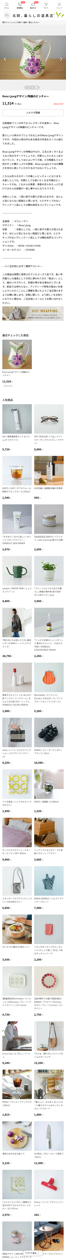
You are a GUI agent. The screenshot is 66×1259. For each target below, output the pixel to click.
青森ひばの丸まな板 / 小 (13, 1153)
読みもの (33, 8)
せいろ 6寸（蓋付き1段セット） (16, 946)
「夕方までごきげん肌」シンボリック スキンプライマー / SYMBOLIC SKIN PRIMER (16, 540)
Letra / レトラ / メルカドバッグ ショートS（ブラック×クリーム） (17, 753)
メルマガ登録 (33, 112)
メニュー (59, 8)
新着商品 (20, 8)
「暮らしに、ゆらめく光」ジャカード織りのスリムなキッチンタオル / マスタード (48, 1105)
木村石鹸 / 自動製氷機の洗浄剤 (48, 488)
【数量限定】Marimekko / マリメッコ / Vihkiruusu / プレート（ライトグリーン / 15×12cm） (16, 1002)
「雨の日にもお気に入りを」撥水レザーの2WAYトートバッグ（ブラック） (16, 643)
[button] (5, 59)
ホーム (6, 8)
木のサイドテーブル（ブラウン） (48, 1253)
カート (46, 8)
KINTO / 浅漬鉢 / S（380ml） (46, 801)
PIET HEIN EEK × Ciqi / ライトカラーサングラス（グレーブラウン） (49, 439)
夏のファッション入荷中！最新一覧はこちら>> (20, 22)
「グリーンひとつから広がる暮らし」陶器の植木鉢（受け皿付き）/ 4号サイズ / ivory (48, 591)
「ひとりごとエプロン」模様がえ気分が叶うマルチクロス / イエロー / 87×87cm (16, 1205)
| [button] (29, 87)
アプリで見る (31, 1253)
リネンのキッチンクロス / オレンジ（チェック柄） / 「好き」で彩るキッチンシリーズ (48, 950)
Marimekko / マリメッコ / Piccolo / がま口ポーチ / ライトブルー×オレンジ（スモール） (48, 698)
